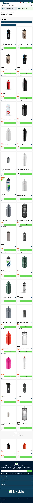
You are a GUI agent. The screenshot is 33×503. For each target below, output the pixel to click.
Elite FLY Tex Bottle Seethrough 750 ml (7, 144)
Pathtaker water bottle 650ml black (6, 44)
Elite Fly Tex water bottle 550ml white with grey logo (7, 424)
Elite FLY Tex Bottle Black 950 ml (22, 144)
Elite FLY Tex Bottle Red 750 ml (5, 348)
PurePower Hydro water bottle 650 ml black (23, 323)
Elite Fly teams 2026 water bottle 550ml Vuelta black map (7, 453)
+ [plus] (19, 47)
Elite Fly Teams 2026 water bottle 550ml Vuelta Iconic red (23, 453)
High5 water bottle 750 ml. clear (6, 119)
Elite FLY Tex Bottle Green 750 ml (6, 297)
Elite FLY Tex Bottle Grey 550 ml (6, 322)
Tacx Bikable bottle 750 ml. (5, 194)
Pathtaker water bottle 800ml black (22, 69)
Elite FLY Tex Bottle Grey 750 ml (6, 220)
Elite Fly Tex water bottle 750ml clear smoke (6, 170)
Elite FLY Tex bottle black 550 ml (22, 119)
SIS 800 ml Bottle (20, 297)
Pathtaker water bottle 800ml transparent (6, 70)
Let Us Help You (4, 476)
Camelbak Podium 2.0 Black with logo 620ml (23, 221)
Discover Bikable (4, 479)
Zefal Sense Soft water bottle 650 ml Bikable (6, 272)
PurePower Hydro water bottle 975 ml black (23, 398)
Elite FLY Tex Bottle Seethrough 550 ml (23, 195)
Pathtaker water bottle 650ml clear (22, 44)
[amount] (2, 47)
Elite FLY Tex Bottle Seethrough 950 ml (23, 169)
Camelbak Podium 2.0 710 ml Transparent (23, 348)
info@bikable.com (3, 499)
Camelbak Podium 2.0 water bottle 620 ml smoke (23, 424)
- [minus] (1, 47)
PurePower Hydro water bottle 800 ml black (23, 246)
